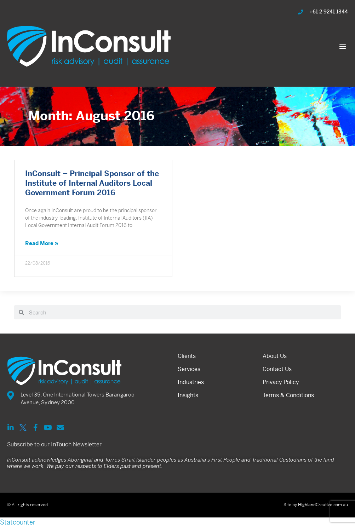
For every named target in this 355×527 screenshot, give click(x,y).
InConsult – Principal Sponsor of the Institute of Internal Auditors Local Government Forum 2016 (92, 183)
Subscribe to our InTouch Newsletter (54, 444)
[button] (342, 46)
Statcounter (17, 522)
